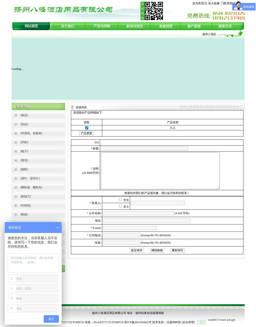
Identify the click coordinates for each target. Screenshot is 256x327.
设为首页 (198, 3)
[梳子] (24, 151)
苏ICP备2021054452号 (138, 322)
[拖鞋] (24, 169)
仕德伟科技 (174, 322)
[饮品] (24, 124)
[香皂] (24, 160)
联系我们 (229, 3)
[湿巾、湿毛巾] (30, 178)
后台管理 (188, 322)
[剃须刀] (26, 196)
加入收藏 (213, 3)
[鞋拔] (24, 214)
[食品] (24, 115)
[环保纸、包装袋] (31, 133)
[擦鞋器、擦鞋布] (31, 187)
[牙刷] (24, 142)
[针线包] (26, 205)
